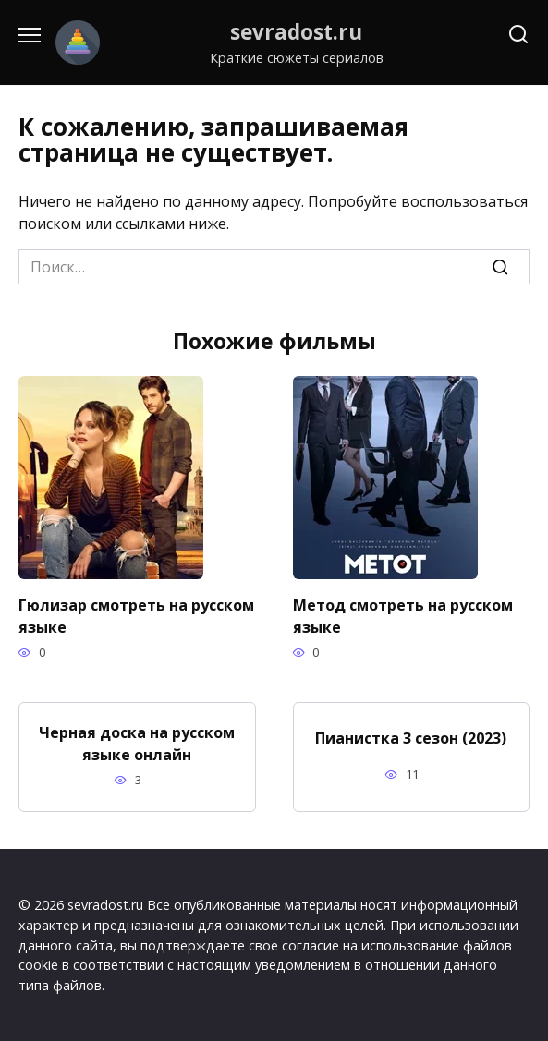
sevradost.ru (296, 32)
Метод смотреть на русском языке (403, 616)
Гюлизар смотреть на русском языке (136, 616)
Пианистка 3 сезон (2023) (410, 738)
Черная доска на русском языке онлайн (137, 743)
